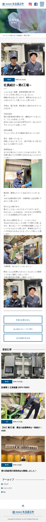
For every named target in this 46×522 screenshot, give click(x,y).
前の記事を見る (23, 320)
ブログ (4, 484)
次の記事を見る (23, 338)
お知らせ (12, 35)
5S (3, 492)
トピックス (6, 488)
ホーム (5, 35)
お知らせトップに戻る (23, 329)
